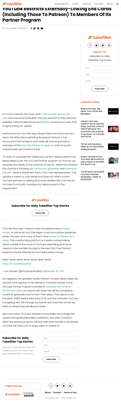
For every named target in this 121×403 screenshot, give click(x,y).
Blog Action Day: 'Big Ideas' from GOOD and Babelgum (91, 111)
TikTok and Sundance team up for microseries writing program (92, 147)
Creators (86, 3)
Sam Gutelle (10, 28)
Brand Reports (62, 3)
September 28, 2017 (53, 271)
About (48, 393)
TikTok (109, 3)
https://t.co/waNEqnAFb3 (17, 263)
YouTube (98, 3)
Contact (57, 393)
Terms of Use (70, 393)
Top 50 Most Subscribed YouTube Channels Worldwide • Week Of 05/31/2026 (92, 176)
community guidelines (46, 168)
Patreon (45, 122)
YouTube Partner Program (36, 145)
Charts (75, 3)
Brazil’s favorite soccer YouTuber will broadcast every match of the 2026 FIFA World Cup (92, 160)
